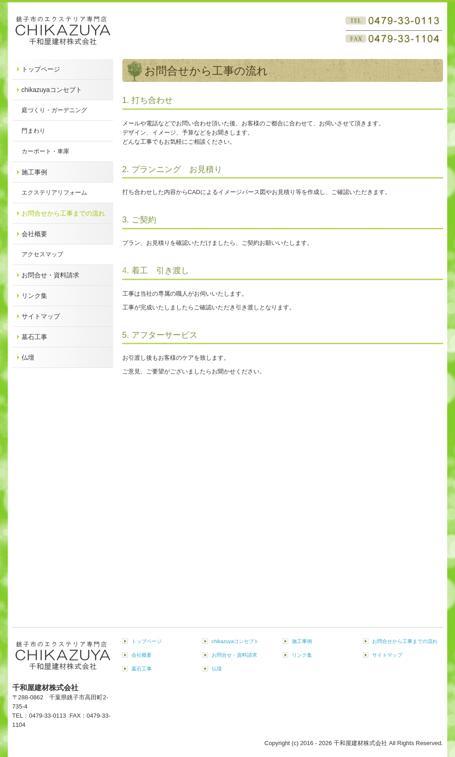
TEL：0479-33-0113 (41, 715)
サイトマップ (41, 316)
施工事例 (34, 172)
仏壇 (28, 357)
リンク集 (34, 295)
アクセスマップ (42, 254)
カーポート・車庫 (45, 151)
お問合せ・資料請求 (50, 275)
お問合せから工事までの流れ (63, 213)
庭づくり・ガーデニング (54, 110)
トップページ (41, 69)
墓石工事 (34, 337)
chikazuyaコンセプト (52, 89)
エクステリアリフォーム (54, 192)
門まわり (33, 130)
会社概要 (34, 234)
